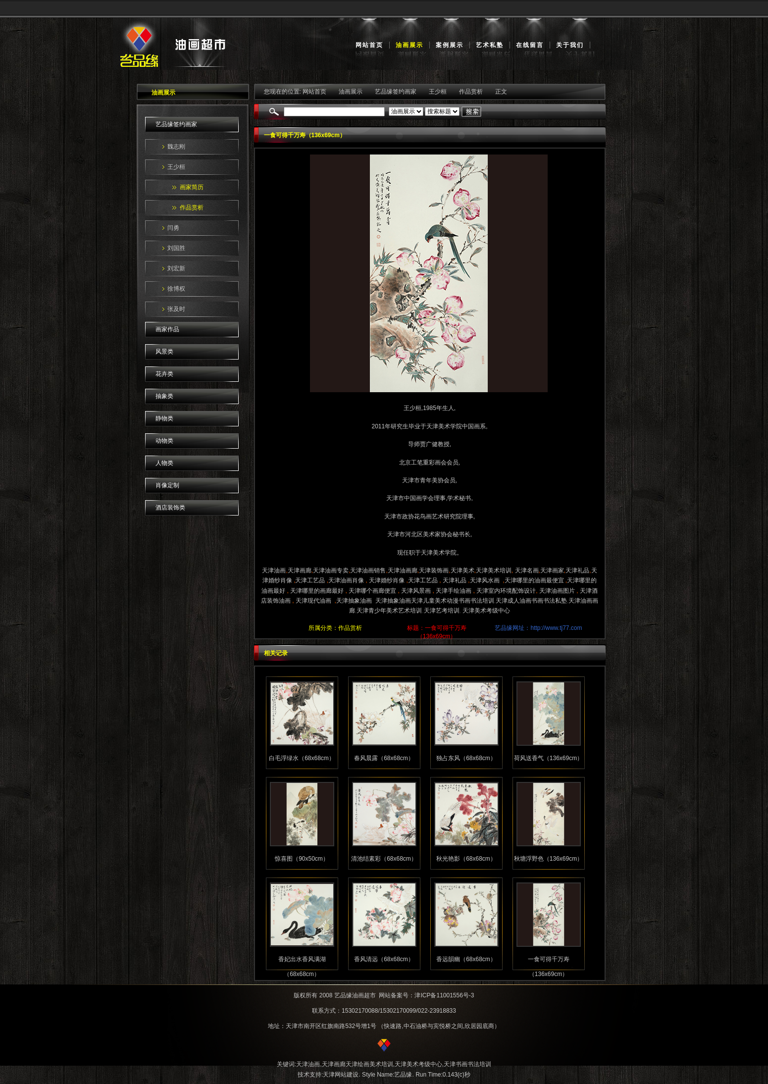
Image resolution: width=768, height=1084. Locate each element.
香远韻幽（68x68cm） (466, 959)
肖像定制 (167, 485)
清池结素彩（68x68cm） (384, 858)
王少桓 (176, 166)
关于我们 (570, 45)
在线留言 (530, 45)
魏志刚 (176, 146)
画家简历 (192, 187)
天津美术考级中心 (418, 1064)
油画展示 (409, 45)
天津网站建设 (340, 1074)
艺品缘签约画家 (176, 124)
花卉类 (164, 373)
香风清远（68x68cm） (384, 959)
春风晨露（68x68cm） (384, 758)
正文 (501, 91)
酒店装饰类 (170, 507)
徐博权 (176, 288)
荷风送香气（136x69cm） (548, 758)
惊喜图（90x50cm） (302, 858)
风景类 (164, 351)
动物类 (164, 440)
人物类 (164, 463)
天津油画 (308, 1064)
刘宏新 (176, 268)
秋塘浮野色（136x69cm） (548, 858)
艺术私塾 (490, 45)
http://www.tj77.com (556, 627)
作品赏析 (192, 207)
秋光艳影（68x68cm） (466, 858)
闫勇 (173, 227)
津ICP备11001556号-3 (444, 995)
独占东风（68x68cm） (466, 758)
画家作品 (167, 329)
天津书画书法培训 (467, 1064)
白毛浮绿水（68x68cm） (302, 758)
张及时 (176, 309)
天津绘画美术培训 (369, 1064)
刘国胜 (176, 248)
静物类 (164, 418)
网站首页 (369, 45)
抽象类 (164, 396)
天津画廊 (334, 1064)
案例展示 (449, 45)
